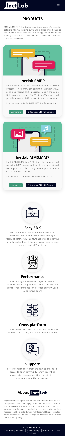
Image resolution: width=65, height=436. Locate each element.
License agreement (14, 430)
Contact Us (48, 430)
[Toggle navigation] (58, 5)
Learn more (16, 112)
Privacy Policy (33, 430)
